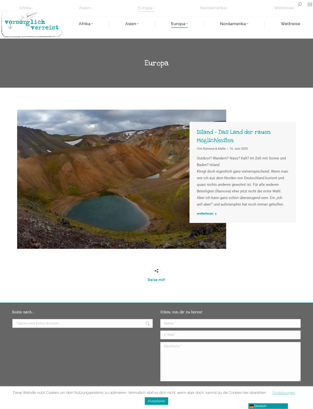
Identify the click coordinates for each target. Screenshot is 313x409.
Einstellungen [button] (284, 392)
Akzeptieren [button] (156, 401)
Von (211, 148)
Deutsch (258, 406)
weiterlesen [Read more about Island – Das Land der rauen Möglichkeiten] (207, 213)
